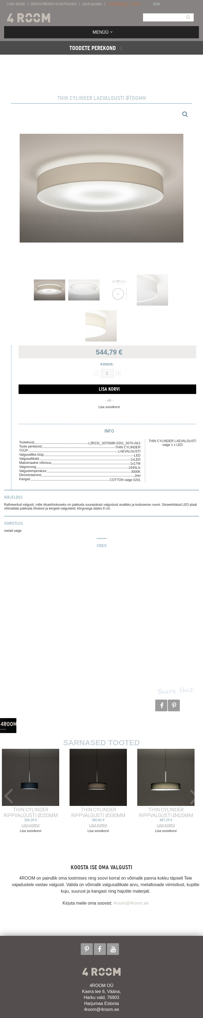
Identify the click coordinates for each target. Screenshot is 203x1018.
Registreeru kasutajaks (53, 4)
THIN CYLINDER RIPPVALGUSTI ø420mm (166, 812)
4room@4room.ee (131, 903)
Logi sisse (16, 4)
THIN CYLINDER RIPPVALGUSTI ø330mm (98, 812)
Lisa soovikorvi (109, 407)
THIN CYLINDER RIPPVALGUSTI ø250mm (31, 812)
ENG (156, 4)
